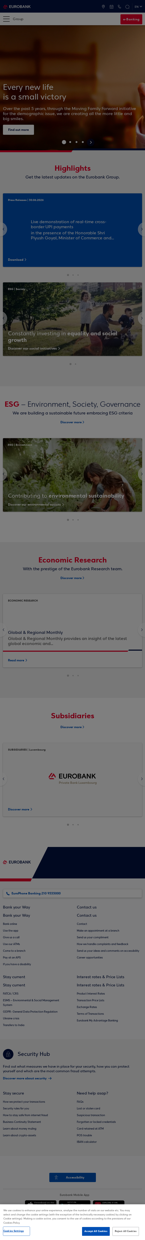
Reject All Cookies (126, 1231)
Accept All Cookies (95, 1231)
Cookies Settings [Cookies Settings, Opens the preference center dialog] (13, 1231)
